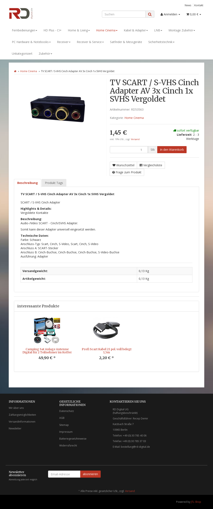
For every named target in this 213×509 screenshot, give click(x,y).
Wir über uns (16, 408)
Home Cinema (107, 30)
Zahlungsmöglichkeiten (22, 415)
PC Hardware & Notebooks (31, 42)
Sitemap (64, 425)
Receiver (64, 42)
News (188, 5)
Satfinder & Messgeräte (126, 42)
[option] (47, 342)
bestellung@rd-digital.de (135, 447)
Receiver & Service (90, 42)
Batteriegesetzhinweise (73, 438)
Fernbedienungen (24, 30)
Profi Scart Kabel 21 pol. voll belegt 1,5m (106, 350)
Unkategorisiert (22, 53)
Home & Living (79, 30)
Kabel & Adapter (136, 30)
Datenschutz (66, 411)
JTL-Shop (196, 502)
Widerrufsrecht (68, 445)
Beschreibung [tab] (27, 183)
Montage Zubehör (181, 30)
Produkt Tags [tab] (54, 183)
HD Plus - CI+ (52, 30)
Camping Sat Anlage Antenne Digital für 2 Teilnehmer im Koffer (47, 350)
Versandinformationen (22, 421)
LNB (158, 30)
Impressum (66, 432)
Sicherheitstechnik (161, 42)
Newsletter (15, 428)
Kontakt (198, 5)
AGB (61, 418)
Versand (135, 139)
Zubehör (45, 53)
